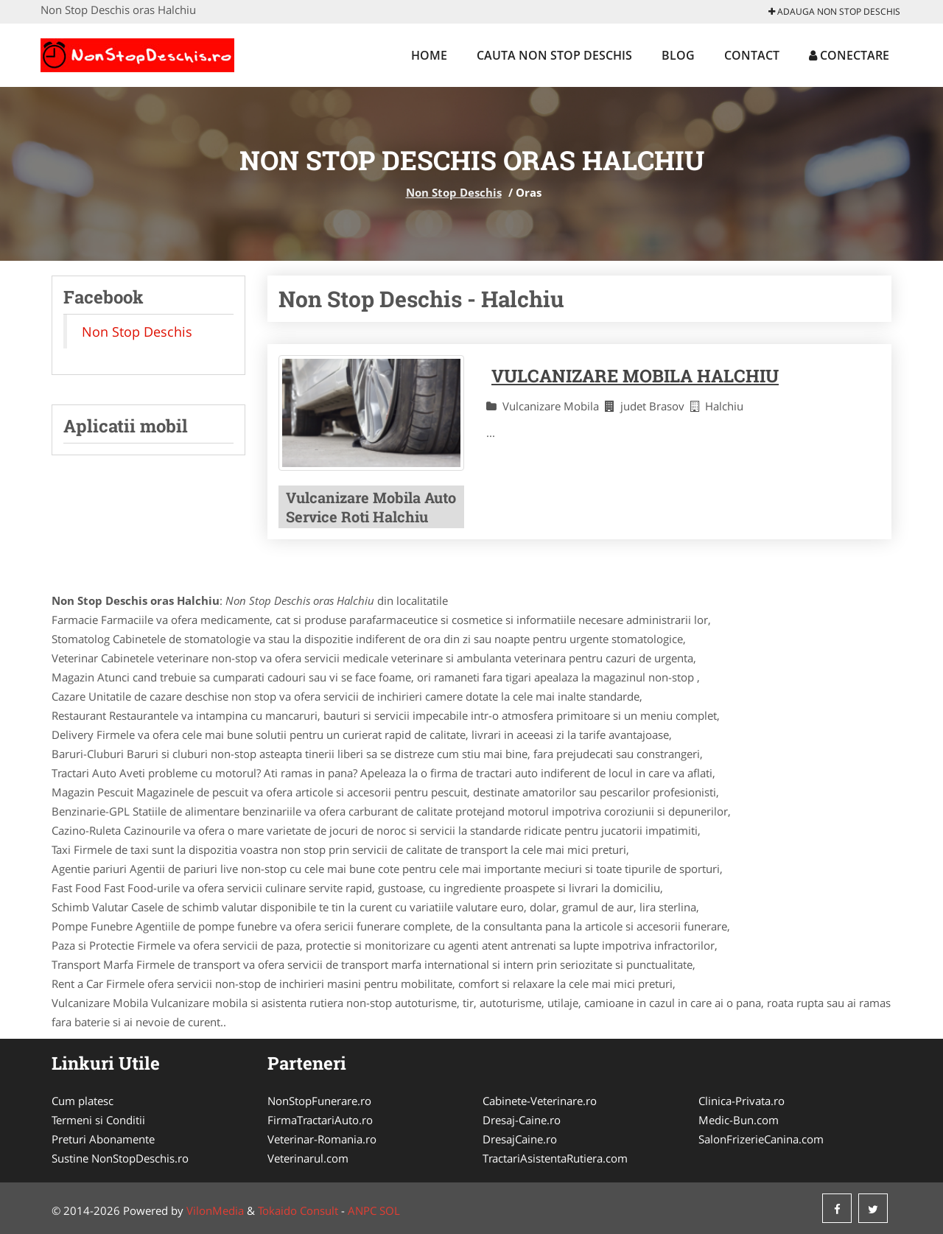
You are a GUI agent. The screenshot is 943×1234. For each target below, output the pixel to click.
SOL (389, 1210)
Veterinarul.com (307, 1158)
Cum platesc (82, 1100)
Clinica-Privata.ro (741, 1100)
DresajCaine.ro (520, 1139)
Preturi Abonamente (103, 1139)
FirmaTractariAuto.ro (320, 1119)
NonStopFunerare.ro (319, 1100)
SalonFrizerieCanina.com (761, 1139)
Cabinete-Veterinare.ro (540, 1100)
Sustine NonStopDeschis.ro (120, 1158)
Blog (678, 55)
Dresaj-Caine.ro (522, 1119)
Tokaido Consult (298, 1210)
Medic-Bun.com (738, 1119)
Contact (751, 55)
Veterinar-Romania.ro (321, 1139)
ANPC (362, 1210)
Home (429, 55)
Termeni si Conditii (98, 1119)
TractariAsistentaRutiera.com (555, 1158)
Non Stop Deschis (454, 192)
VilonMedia (215, 1210)
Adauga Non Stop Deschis (834, 11)
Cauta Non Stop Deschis (554, 55)
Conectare (849, 55)
